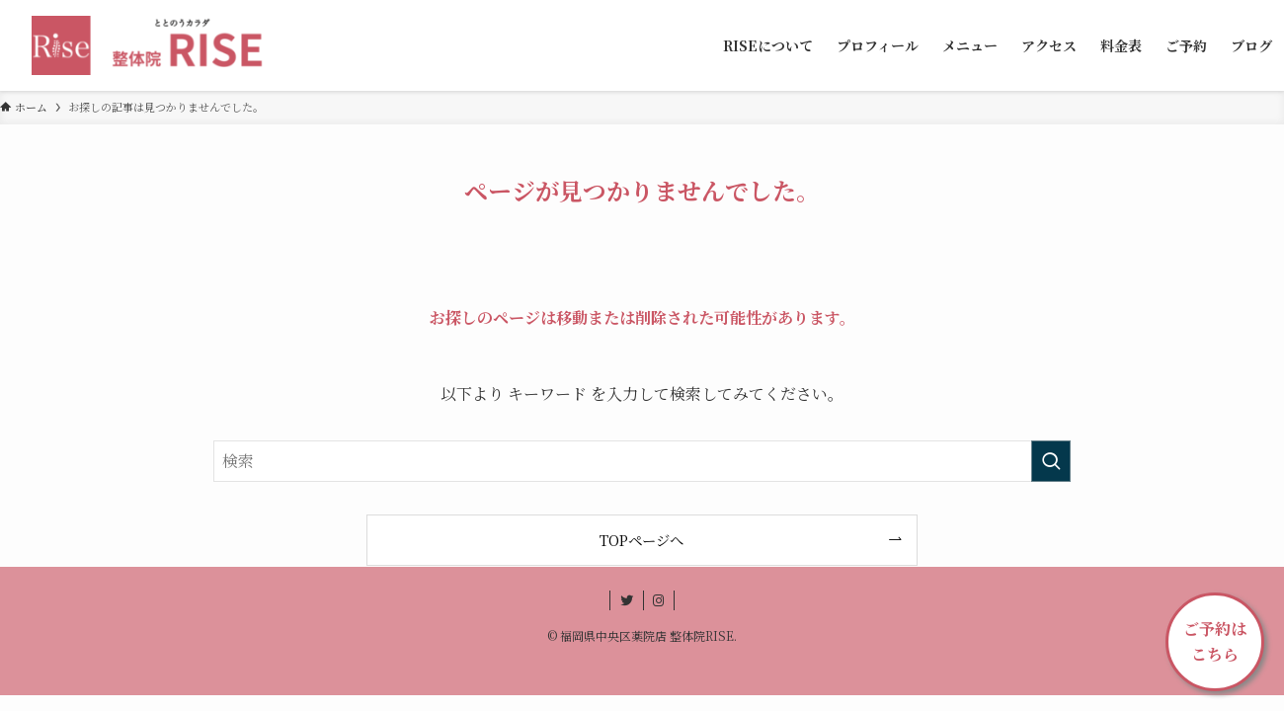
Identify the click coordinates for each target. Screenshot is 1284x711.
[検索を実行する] (1051, 461)
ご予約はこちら (1214, 641)
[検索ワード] (642, 461)
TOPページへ (641, 539)
